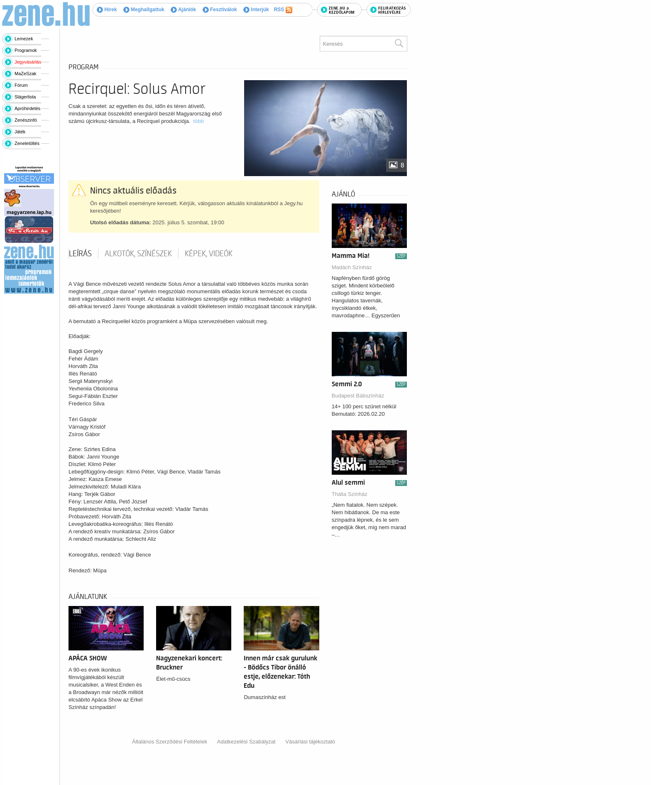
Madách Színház (352, 267)
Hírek (107, 9)
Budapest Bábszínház (358, 395)
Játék (20, 131)
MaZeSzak (26, 73)
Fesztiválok (220, 9)
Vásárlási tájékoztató (310, 741)
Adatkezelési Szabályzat (246, 741)
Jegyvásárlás (28, 61)
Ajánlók (183, 9)
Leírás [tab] (80, 253)
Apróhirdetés (27, 108)
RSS (283, 10)
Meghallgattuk (143, 9)
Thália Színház (349, 494)
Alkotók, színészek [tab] (138, 253)
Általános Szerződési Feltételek (169, 741)
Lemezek (24, 38)
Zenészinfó (26, 120)
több (198, 121)
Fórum (21, 85)
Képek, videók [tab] (208, 253)
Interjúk (256, 9)
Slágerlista (25, 96)
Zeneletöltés (27, 143)
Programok (26, 50)
